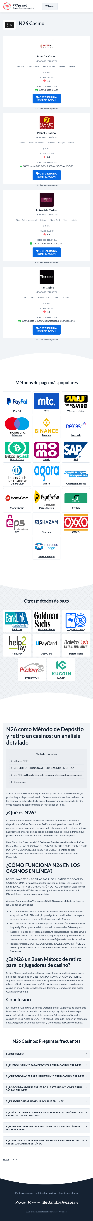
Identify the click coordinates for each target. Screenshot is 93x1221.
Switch (76, 499)
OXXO (76, 524)
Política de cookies (24, 1193)
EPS (17, 524)
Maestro (17, 427)
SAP (76, 451)
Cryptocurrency (76, 621)
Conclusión (20, 781)
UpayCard (46, 645)
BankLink (17, 621)
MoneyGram (17, 499)
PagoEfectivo (46, 499)
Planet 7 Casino (46, 133)
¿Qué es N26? (21, 760)
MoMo (46, 451)
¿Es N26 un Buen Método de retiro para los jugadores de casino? (48, 774)
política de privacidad (46, 1193)
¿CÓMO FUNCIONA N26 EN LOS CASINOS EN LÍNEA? (44, 767)
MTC (46, 402)
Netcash (76, 427)
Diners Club (17, 475)
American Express (76, 475)
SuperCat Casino (46, 56)
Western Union (76, 402)
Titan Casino (46, 287)
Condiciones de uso (68, 1193)
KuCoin (61, 669)
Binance (46, 427)
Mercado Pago (46, 548)
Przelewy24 (31, 669)
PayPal (17, 402)
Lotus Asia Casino (46, 210)
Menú (49, 6)
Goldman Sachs (46, 621)
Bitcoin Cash (17, 451)
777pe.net (63, 1212)
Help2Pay (17, 645)
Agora (46, 475)
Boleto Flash (76, 645)
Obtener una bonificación (46, 99)
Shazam (46, 524)
